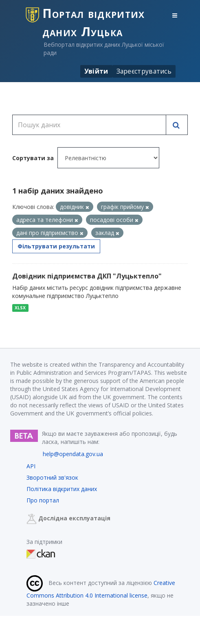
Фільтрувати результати (56, 246)
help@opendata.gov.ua (73, 454)
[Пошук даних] (89, 125)
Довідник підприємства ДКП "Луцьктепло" (87, 276)
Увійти (96, 71)
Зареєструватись (144, 71)
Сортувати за (33, 158)
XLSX (20, 308)
